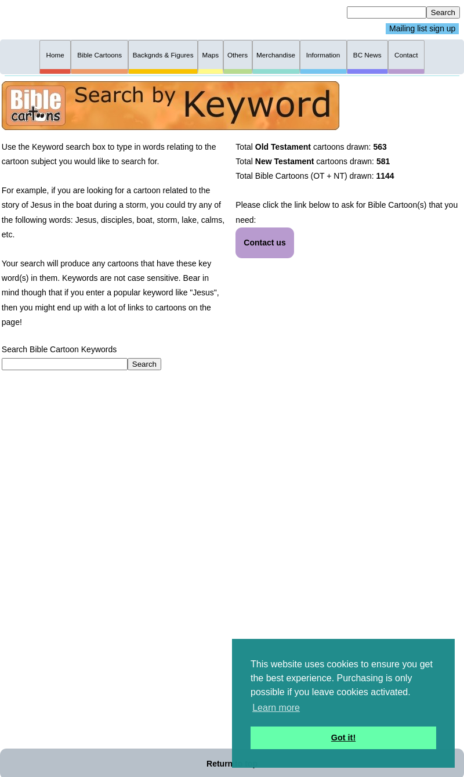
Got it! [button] (343, 737)
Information (323, 55)
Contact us (264, 242)
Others (237, 55)
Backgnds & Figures (163, 55)
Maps (210, 55)
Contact (406, 55)
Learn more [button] (276, 708)
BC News (367, 55)
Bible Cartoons (99, 55)
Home (55, 55)
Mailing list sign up (422, 29)
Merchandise (275, 55)
